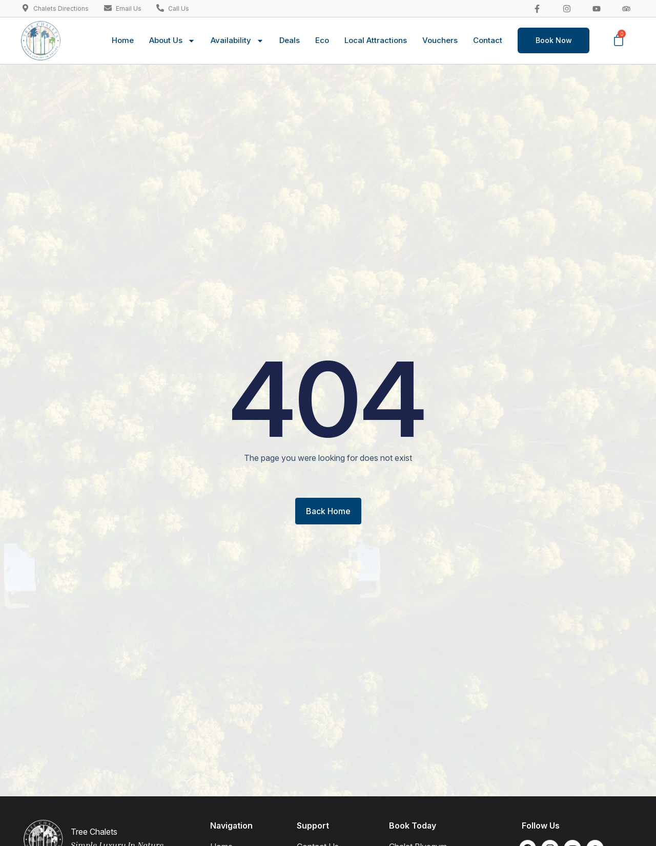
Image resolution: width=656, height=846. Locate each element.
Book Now (554, 40)
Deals (289, 40)
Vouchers (440, 40)
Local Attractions (375, 40)
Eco (322, 40)
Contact (487, 40)
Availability (237, 41)
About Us (172, 41)
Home (123, 40)
